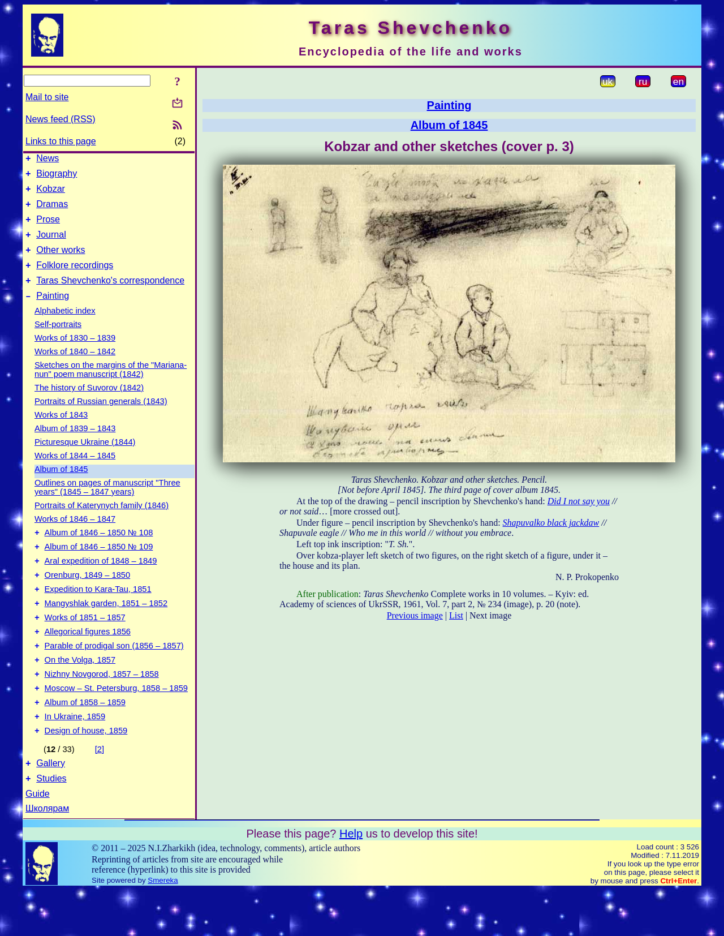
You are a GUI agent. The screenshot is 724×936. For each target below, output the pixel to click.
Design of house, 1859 (86, 773)
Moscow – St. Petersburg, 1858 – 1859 (116, 725)
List (456, 615)
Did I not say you (579, 501)
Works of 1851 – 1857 (85, 646)
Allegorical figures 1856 (88, 662)
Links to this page (60, 141)
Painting (52, 312)
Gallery (50, 807)
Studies (51, 824)
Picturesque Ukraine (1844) (85, 458)
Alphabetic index (65, 327)
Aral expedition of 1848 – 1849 (101, 582)
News (47, 160)
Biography (56, 177)
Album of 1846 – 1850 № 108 (99, 551)
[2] (99, 791)
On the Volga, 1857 (80, 693)
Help (351, 879)
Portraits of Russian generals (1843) (101, 418)
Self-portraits (58, 341)
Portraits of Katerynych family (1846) (102, 522)
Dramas (52, 211)
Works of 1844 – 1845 (75, 472)
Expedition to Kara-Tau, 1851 (98, 614)
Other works (60, 262)
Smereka (163, 926)
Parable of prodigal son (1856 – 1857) (114, 677)
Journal (51, 245)
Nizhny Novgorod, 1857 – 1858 (102, 709)
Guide (37, 839)
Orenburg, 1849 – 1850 (88, 598)
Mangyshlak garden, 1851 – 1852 (106, 630)
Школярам (47, 854)
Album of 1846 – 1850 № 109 (99, 567)
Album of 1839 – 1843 (75, 445)
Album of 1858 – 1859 (85, 741)
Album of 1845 (61, 486)
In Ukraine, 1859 (75, 757)
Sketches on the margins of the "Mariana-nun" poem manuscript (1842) (111, 386)
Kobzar (50, 194)
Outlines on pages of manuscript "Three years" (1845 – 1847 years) (107, 504)
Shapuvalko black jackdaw (551, 522)
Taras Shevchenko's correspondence (110, 295)
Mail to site (46, 97)
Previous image (415, 615)
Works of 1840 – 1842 (75, 368)
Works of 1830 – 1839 (75, 354)
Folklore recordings (74, 279)
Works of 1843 (61, 431)
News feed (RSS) (60, 119)
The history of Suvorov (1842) (89, 404)
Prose (48, 228)
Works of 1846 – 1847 (75, 535)
